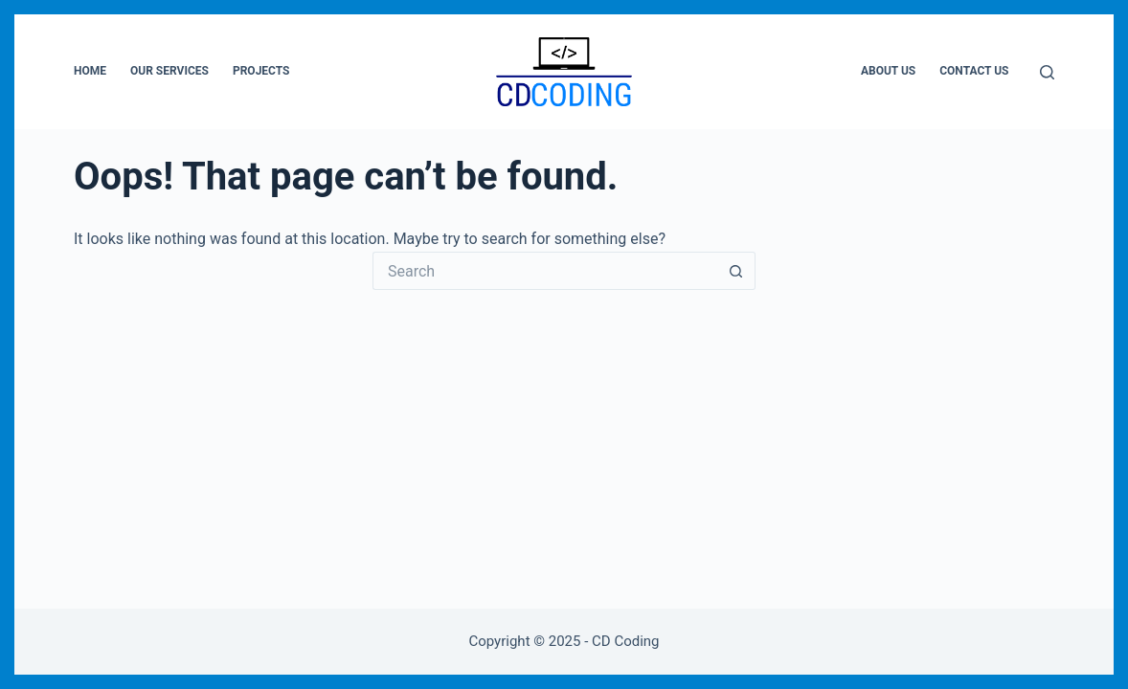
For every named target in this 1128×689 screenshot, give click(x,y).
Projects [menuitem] (261, 71)
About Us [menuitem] (888, 71)
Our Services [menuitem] (169, 71)
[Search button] (736, 271)
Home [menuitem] (90, 71)
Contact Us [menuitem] (973, 71)
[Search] (1047, 72)
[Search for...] (544, 271)
